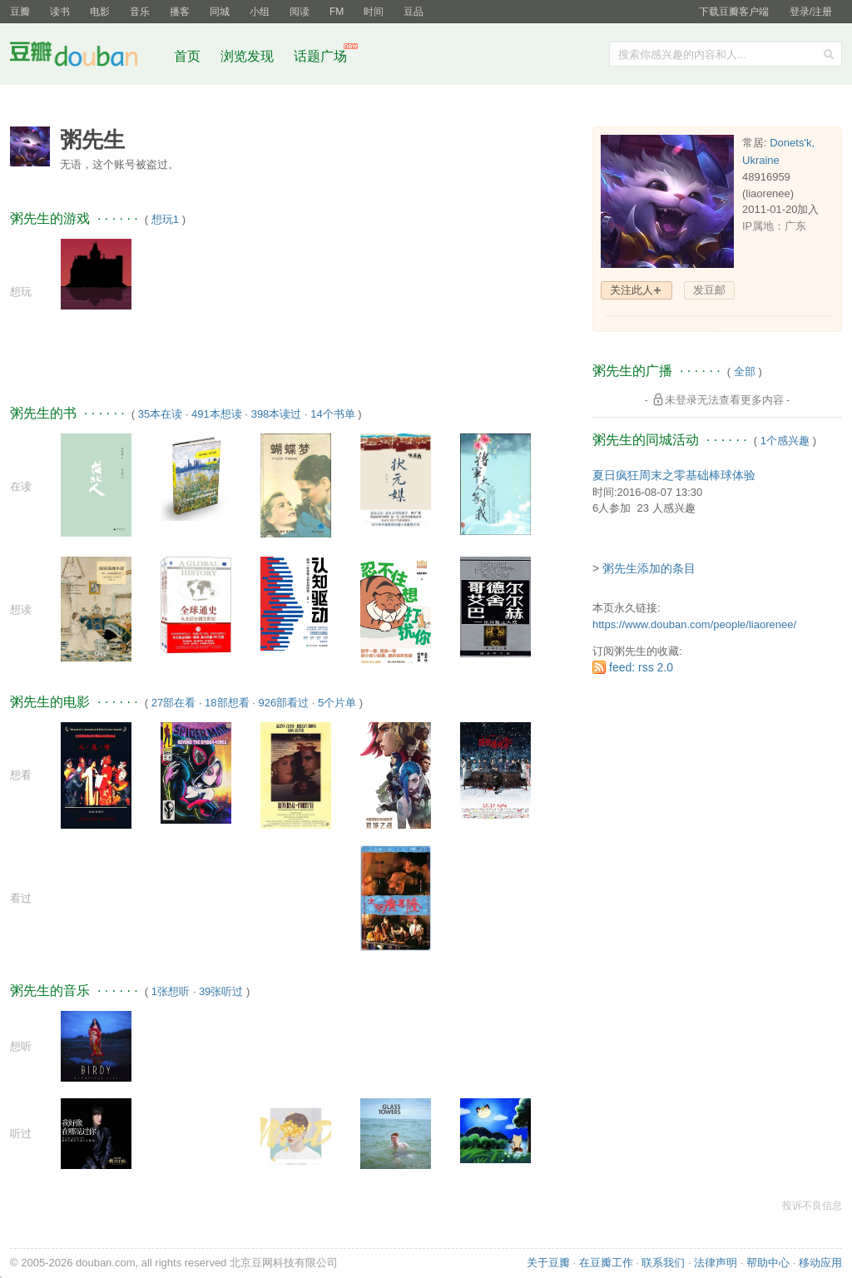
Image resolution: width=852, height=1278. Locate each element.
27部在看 (173, 702)
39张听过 (221, 991)
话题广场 (320, 56)
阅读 (300, 11)
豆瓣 (20, 11)
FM (336, 11)
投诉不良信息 (812, 1205)
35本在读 (160, 414)
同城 (220, 11)
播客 (180, 11)
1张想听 (170, 991)
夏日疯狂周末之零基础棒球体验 (673, 475)
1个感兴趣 (785, 440)
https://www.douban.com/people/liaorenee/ (694, 624)
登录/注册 (811, 11)
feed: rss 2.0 (641, 667)
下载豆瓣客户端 (734, 11)
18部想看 (227, 702)
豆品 (414, 11)
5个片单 (337, 702)
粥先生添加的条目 (649, 568)
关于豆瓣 (548, 1262)
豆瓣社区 (86, 57)
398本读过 (276, 414)
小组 (260, 11)
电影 (100, 11)
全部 (744, 371)
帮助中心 (768, 1262)
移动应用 (820, 1262)
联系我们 (663, 1262)
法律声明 (715, 1262)
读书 (60, 11)
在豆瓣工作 (606, 1262)
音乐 (140, 11)
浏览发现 (248, 56)
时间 (374, 11)
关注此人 (631, 290)
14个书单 (332, 414)
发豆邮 (709, 290)
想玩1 (165, 219)
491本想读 (216, 414)
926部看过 (283, 702)
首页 (187, 56)
